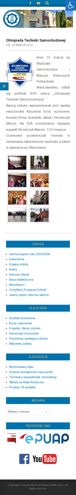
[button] (70, 5)
